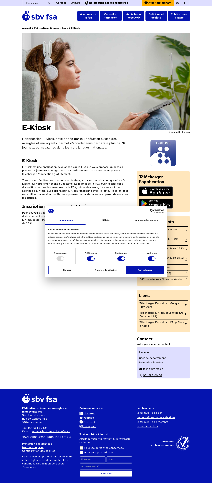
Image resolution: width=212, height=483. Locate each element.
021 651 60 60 (37, 428)
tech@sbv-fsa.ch (151, 369)
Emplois (75, 2)
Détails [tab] (106, 220)
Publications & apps (46, 28)
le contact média (147, 426)
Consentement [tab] (65, 220)
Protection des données (37, 444)
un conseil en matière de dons (156, 417)
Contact (61, 2)
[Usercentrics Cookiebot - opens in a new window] (152, 211)
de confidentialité (50, 460)
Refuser (67, 270)
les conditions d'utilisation (45, 461)
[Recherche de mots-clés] (36, 2)
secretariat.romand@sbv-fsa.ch (51, 431)
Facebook (88, 422)
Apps (65, 28)
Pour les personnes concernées (104, 448)
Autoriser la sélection (106, 270)
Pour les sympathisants (98, 452)
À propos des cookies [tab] (146, 220)
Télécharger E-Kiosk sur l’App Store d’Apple (162, 324)
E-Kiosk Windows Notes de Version (161, 279)
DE (177, 2)
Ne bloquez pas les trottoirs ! (106, 3)
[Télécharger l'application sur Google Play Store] (163, 204)
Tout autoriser (145, 270)
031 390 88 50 (150, 375)
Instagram (88, 426)
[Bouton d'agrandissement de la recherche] (49, 3)
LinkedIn (87, 413)
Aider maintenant (157, 2)
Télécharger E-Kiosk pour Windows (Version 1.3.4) (161, 314)
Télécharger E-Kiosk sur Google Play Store (159, 305)
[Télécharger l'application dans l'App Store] (163, 191)
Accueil (26, 28)
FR (185, 2)
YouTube (87, 417)
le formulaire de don (150, 412)
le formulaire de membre (152, 422)
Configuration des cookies (38, 451)
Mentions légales (33, 447)
